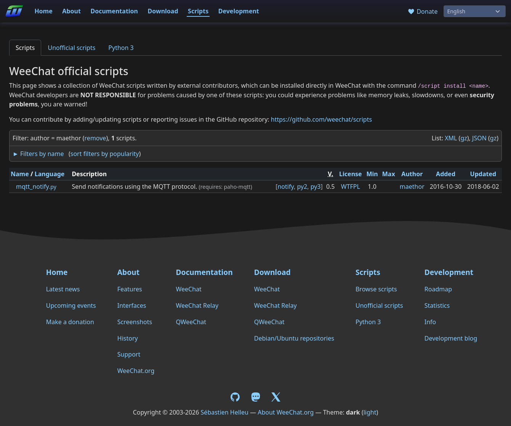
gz (463, 138)
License (350, 174)
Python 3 (120, 47)
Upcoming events (71, 305)
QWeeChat (191, 322)
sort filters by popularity (104, 154)
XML (451, 138)
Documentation (114, 11)
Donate (422, 11)
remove (95, 138)
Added (445, 174)
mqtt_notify (36, 186)
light (370, 412)
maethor (412, 186)
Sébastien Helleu (224, 412)
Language (50, 174)
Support (128, 354)
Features (129, 289)
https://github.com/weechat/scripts (321, 119)
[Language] (475, 11)
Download (163, 11)
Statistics (437, 305)
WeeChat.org (136, 371)
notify (285, 186)
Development (238, 11)
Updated (483, 174)
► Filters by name (38, 154)
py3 (316, 186)
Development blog (450, 338)
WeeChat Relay (197, 305)
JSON (479, 138)
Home (43, 11)
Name (20, 174)
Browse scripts (376, 289)
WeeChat (188, 289)
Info (430, 322)
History (127, 338)
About (71, 11)
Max (388, 174)
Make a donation (70, 322)
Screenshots (134, 322)
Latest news (63, 289)
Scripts (198, 11)
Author (412, 174)
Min (372, 174)
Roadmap (438, 289)
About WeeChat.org (286, 412)
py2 (302, 186)
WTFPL (350, 186)
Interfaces (131, 305)
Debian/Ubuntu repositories (294, 338)
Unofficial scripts (71, 47)
